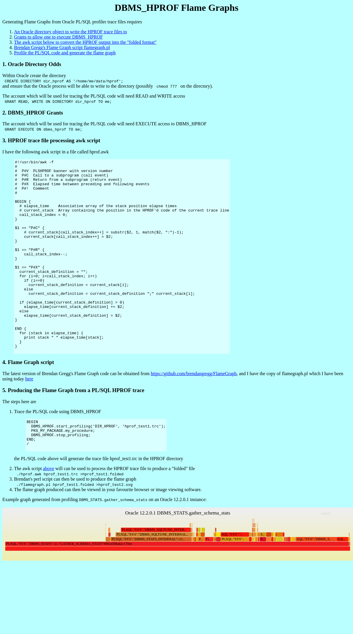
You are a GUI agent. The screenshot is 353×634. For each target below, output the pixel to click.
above (48, 513)
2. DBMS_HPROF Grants (32, 113)
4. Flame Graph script (28, 401)
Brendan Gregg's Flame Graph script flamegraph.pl (62, 47)
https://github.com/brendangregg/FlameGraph (194, 412)
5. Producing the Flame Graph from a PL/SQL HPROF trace (73, 429)
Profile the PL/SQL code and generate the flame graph (65, 52)
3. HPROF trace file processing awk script (51, 140)
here (29, 417)
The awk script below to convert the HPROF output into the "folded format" (85, 42)
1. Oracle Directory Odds (31, 64)
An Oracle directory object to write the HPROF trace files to (70, 31)
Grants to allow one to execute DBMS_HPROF (58, 36)
